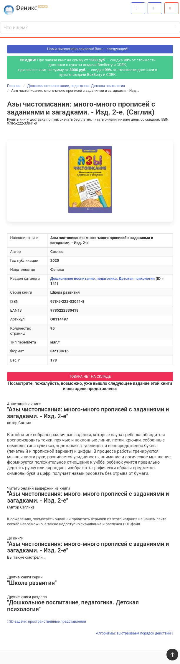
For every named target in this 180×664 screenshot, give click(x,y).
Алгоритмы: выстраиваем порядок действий (134, 633)
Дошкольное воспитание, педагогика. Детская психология (102, 278)
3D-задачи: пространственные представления (46, 621)
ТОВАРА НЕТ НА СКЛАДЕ (90, 376)
